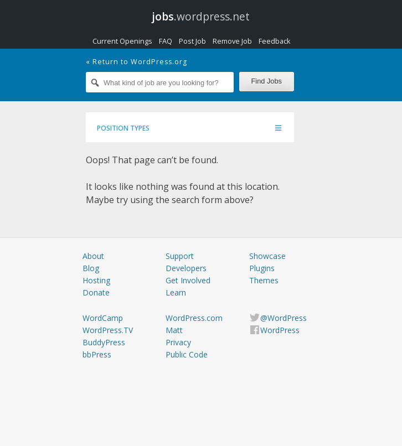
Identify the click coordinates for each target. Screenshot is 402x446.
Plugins (262, 268)
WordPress (280, 330)
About (93, 256)
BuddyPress (104, 342)
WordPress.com (194, 318)
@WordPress (283, 318)
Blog (91, 268)
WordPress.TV (108, 330)
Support (180, 256)
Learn (176, 292)
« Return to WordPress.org (136, 61)
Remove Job (232, 41)
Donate (96, 292)
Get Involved (188, 280)
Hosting (96, 280)
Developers (186, 268)
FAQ (165, 41)
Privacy (178, 342)
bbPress (97, 354)
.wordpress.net (201, 16)
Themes (264, 280)
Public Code (187, 354)
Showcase (267, 256)
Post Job (192, 41)
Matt (174, 330)
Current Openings (122, 41)
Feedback (275, 41)
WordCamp (103, 318)
